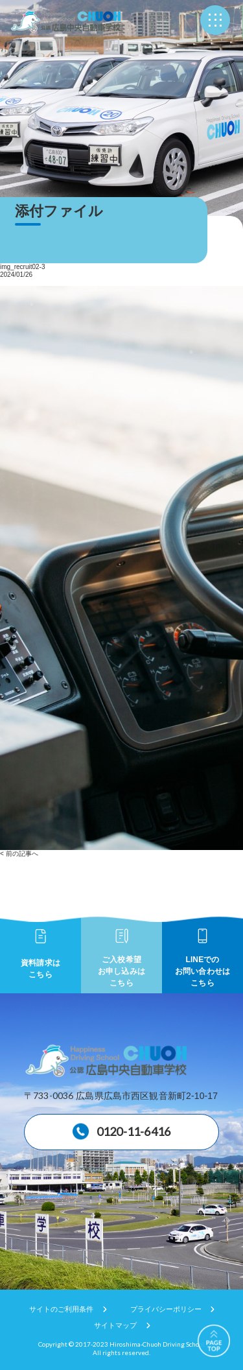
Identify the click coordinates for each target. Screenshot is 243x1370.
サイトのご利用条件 (61, 1309)
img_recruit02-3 (22, 266)
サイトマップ (115, 1325)
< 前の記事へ (19, 853)
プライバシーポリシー (166, 1309)
